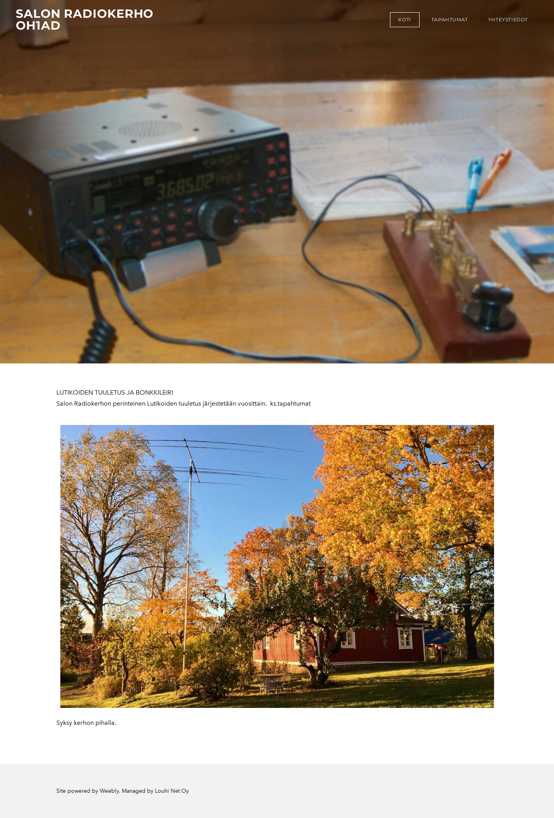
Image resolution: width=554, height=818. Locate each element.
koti (404, 19)
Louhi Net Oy (172, 791)
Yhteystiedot (508, 19)
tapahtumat (449, 19)
